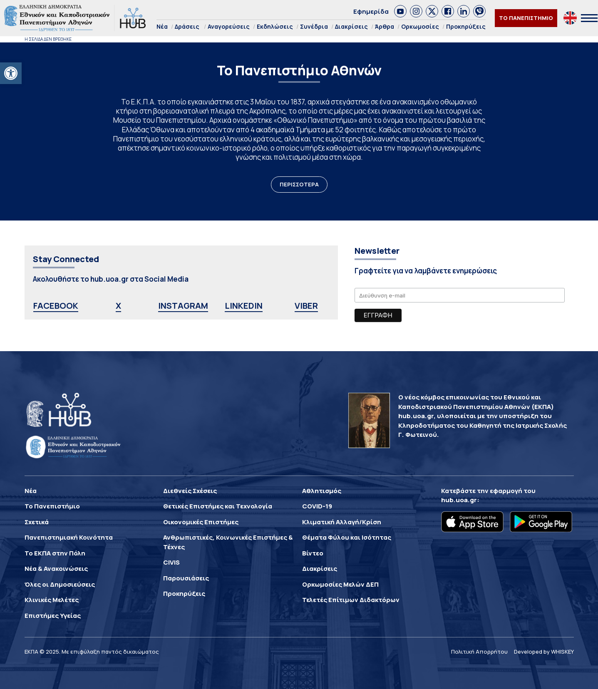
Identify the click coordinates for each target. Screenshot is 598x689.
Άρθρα (384, 26)
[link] (400, 11)
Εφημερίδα (371, 11)
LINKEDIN (244, 305)
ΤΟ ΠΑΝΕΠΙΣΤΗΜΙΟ (526, 18)
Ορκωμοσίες (420, 26)
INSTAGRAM (183, 305)
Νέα (162, 26)
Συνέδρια (314, 26)
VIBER (306, 305)
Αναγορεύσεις (229, 26)
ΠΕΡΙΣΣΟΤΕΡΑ (299, 184)
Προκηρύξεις (466, 26)
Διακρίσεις (351, 26)
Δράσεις (187, 26)
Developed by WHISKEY (544, 651)
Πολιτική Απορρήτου (479, 651)
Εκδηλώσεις (275, 26)
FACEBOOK (55, 305)
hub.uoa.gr (459, 500)
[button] (11, 73)
